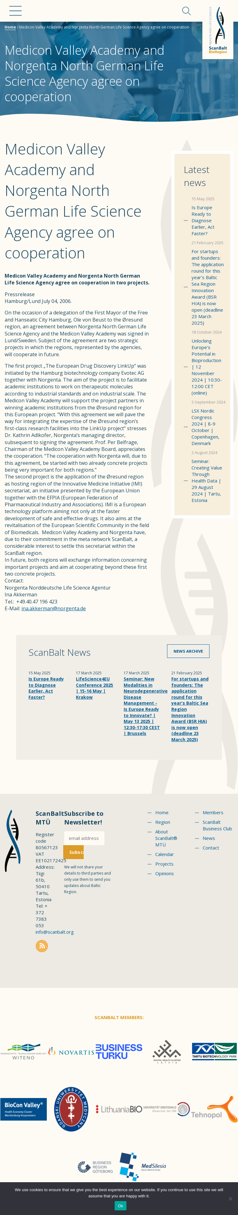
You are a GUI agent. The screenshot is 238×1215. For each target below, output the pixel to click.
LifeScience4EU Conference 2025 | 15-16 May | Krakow (94, 688)
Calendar (164, 854)
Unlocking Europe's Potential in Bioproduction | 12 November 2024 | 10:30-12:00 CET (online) (207, 367)
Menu (15, 11)
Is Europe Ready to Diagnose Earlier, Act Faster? (203, 220)
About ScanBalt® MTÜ (166, 838)
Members (213, 812)
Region (162, 822)
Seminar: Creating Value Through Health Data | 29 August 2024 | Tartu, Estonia (207, 480)
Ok (120, 1206)
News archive (188, 651)
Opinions (164, 873)
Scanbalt (217, 29)
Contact (211, 848)
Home (10, 27)
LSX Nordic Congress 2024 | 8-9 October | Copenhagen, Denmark (205, 427)
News (209, 838)
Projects (164, 864)
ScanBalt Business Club (217, 825)
